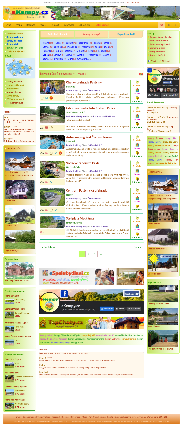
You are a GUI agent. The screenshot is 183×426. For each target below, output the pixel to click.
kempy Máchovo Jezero (159, 145)
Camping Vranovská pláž (161, 37)
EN (176, 25)
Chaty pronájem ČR (16, 51)
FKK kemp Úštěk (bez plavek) (17, 280)
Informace (69, 24)
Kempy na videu (14, 81)
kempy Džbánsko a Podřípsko (67, 335)
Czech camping (29, 417)
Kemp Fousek (154, 326)
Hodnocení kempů (15, 85)
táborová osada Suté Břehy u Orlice (90, 108)
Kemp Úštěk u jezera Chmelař (18, 336)
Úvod (8, 24)
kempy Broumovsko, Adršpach (53, 339)
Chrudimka (83, 58)
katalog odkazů (107, 421)
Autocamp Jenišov (159, 40)
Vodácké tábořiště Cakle (83, 163)
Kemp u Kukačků (125, 41)
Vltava (45, 42)
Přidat (153, 61)
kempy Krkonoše (170, 152)
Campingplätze (43, 417)
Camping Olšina (157, 47)
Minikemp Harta (12, 372)
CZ (161, 24)
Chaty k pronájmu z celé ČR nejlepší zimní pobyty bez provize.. (20, 164)
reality (61, 421)
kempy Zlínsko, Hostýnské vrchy (129, 335)
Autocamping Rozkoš (160, 44)
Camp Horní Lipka (13, 359)
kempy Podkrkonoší (104, 335)
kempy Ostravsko (113, 339)
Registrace (93, 417)
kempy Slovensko (15, 47)
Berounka (83, 42)
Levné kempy (13, 95)
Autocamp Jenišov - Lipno (16, 322)
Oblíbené (166, 61)
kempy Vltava (155, 160)
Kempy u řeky (13, 44)
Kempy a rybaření (15, 37)
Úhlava (80, 50)
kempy (18, 417)
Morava (86, 46)
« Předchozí (48, 247)
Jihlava (57, 54)
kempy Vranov (154, 152)
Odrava (68, 50)
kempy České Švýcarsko (166, 163)
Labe (58, 42)
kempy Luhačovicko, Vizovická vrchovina (86, 339)
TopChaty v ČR (13, 148)
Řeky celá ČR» (48, 73)
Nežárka (46, 50)
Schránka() (85, 24)
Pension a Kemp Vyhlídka (16, 386)
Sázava (69, 42)
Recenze (30, 24)
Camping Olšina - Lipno (15, 309)
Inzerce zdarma (14, 92)
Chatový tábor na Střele (158, 303)
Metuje (102, 50)
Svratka (80, 54)
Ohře (106, 42)
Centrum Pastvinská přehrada (86, 190)
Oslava (69, 54)
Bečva (45, 58)
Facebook (56, 417)
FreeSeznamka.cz (15, 102)
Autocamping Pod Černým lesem (89, 137)
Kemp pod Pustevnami (15, 400)
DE (169, 25)
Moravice (94, 54)
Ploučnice (72, 46)
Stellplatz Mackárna (80, 218)
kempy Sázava (154, 142)
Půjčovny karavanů (15, 99)
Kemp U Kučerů (157, 55)
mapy (120, 421)
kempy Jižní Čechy (170, 142)
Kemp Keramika (12, 296)
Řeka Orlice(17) (67, 74)
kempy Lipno (171, 138)
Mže (90, 50)
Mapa (19, 24)
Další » (138, 247)
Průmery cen (13, 88)
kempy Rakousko (163, 421)
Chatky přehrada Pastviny (84, 82)
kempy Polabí (77, 342)
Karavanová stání (15, 33)
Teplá (58, 50)
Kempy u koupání (15, 40)
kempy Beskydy (155, 156)
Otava (45, 46)
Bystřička (58, 58)
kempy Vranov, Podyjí (60, 342)
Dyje (106, 46)
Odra (70, 58)
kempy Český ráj (170, 149)
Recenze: (8, 111)
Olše (97, 46)
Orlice (45, 54)
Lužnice (58, 46)
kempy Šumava (155, 138)
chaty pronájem (134, 421)
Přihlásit (55, 24)
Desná (106, 54)
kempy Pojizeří (46, 335)
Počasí (43, 24)
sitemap (103, 417)
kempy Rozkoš (171, 156)
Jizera (97, 42)
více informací (133, 2)
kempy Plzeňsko (129, 339)
